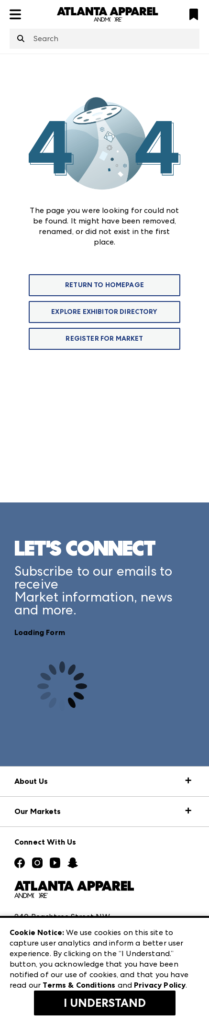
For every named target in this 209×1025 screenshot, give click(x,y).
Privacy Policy (160, 985)
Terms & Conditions (79, 985)
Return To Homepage (104, 285)
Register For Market (104, 338)
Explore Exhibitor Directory (104, 312)
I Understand (105, 1003)
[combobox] (104, 39)
